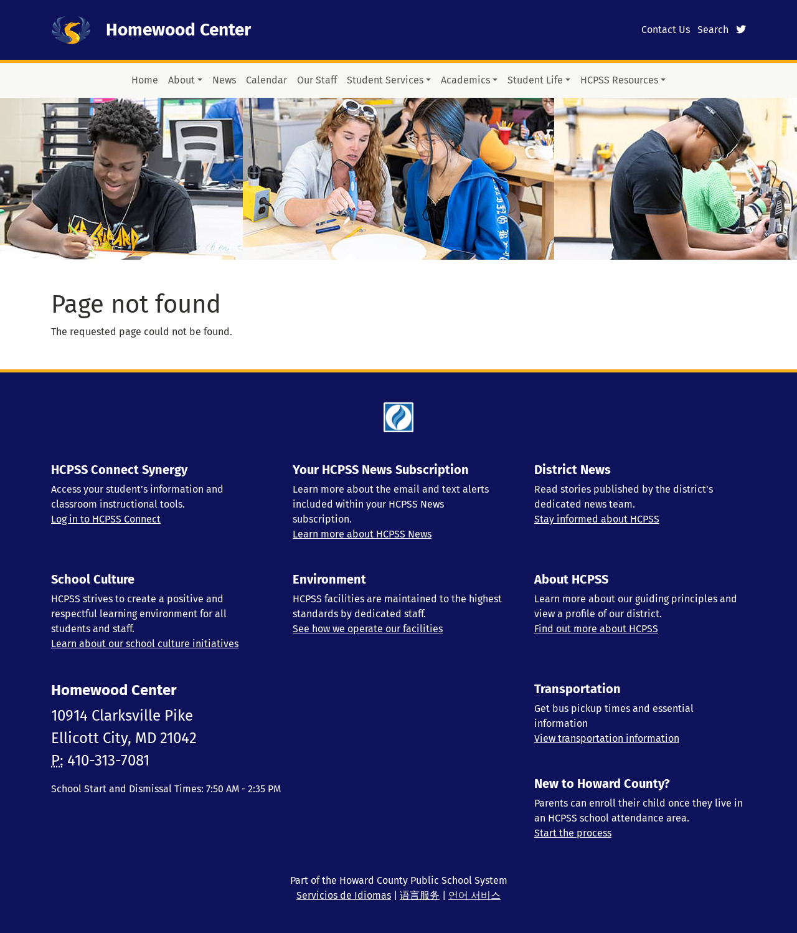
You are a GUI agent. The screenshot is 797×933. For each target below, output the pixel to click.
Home (144, 80)
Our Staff (317, 80)
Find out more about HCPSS (596, 629)
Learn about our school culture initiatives (144, 644)
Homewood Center (178, 29)
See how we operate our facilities (368, 629)
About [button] (181, 80)
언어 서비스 (474, 895)
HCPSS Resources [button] (619, 80)
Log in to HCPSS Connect (106, 519)
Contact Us (665, 30)
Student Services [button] (385, 80)
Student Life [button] (535, 80)
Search (713, 30)
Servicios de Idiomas (343, 895)
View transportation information (606, 738)
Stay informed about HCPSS (596, 519)
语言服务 (420, 895)
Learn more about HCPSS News (362, 534)
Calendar (266, 80)
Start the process (572, 833)
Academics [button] (465, 80)
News (224, 80)
